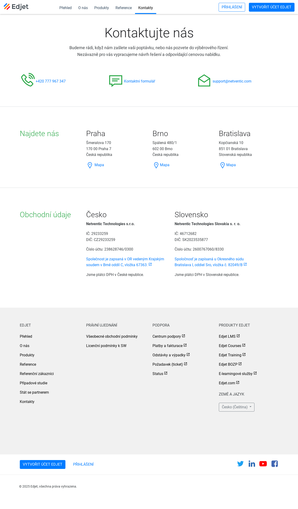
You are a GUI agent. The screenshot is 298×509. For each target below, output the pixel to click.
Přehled (65, 8)
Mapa (95, 165)
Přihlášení (232, 7)
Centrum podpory (166, 336)
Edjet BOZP (228, 364)
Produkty (101, 8)
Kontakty (145, 8)
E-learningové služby (236, 373)
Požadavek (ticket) (167, 364)
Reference (123, 8)
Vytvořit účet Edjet (271, 7)
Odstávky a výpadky (169, 355)
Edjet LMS (227, 336)
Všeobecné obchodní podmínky (112, 336)
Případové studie (33, 383)
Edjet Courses (230, 346)
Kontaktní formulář (139, 81)
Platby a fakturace (167, 346)
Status (157, 373)
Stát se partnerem (34, 392)
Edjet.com (227, 383)
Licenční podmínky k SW (106, 346)
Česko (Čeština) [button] (235, 407)
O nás (83, 8)
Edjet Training (230, 355)
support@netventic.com (232, 81)
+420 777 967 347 (51, 81)
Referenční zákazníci (37, 373)
